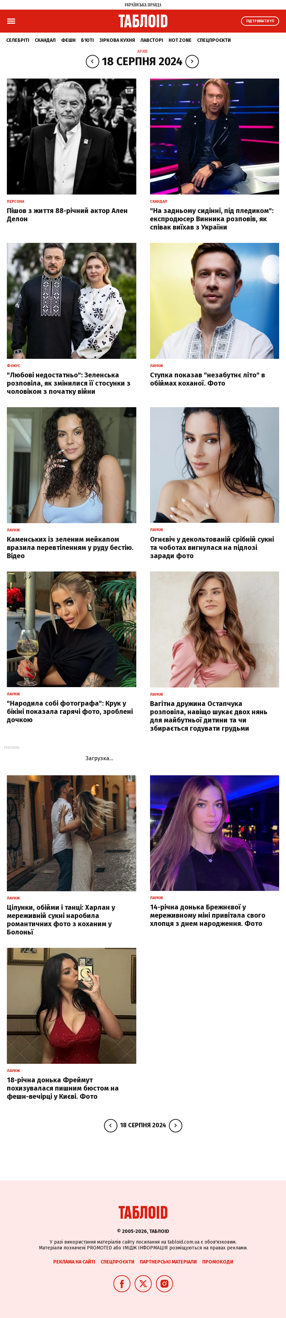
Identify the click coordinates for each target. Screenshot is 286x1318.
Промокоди (217, 1262)
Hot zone (180, 40)
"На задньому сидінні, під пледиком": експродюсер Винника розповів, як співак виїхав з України (212, 219)
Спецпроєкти (214, 40)
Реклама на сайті (74, 1262)
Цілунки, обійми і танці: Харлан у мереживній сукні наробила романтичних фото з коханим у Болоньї (61, 919)
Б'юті (87, 40)
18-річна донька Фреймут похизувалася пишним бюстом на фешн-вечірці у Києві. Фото (63, 1088)
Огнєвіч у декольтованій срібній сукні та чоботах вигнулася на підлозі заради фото (212, 547)
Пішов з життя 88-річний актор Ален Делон (67, 215)
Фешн (68, 40)
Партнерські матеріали (168, 1262)
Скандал (45, 40)
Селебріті (17, 40)
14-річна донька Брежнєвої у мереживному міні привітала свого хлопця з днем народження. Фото (207, 915)
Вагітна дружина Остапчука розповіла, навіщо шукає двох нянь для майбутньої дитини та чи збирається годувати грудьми (208, 715)
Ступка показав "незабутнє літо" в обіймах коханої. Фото (207, 379)
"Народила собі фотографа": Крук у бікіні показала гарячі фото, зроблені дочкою (70, 711)
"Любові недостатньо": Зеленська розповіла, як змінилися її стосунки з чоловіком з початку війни (68, 383)
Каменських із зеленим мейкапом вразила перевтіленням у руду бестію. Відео (70, 547)
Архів (142, 51)
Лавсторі (151, 40)
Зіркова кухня (117, 40)
